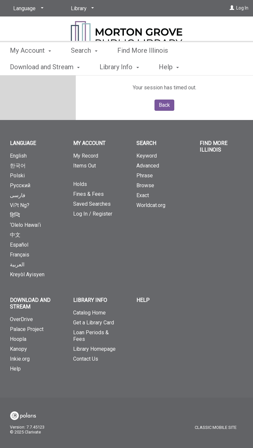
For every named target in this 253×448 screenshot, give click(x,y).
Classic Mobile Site (216, 427)
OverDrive (21, 319)
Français (19, 255)
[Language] (27, 8)
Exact (142, 195)
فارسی (17, 195)
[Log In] (232, 8)
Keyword (146, 156)
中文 (15, 235)
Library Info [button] (90, 300)
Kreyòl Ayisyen (27, 274)
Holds (80, 184)
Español (19, 245)
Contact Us (85, 359)
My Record (85, 156)
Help (15, 369)
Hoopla (18, 339)
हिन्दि (15, 215)
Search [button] (84, 66)
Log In (242, 8)
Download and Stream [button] (30, 303)
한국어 (18, 166)
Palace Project (26, 329)
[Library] (81, 8)
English (18, 156)
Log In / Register (92, 214)
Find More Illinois (142, 66)
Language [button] (23, 143)
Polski (17, 175)
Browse (145, 185)
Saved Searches (92, 204)
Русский (20, 185)
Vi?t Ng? (19, 205)
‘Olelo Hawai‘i (25, 225)
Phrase (144, 175)
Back (164, 105)
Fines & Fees (88, 194)
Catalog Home (89, 313)
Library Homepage (94, 349)
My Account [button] (30, 66)
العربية (17, 264)
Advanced (147, 166)
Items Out (95, 168)
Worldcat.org (150, 205)
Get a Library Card (93, 322)
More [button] (201, 67)
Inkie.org (20, 359)
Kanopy (18, 349)
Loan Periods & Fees (91, 335)
